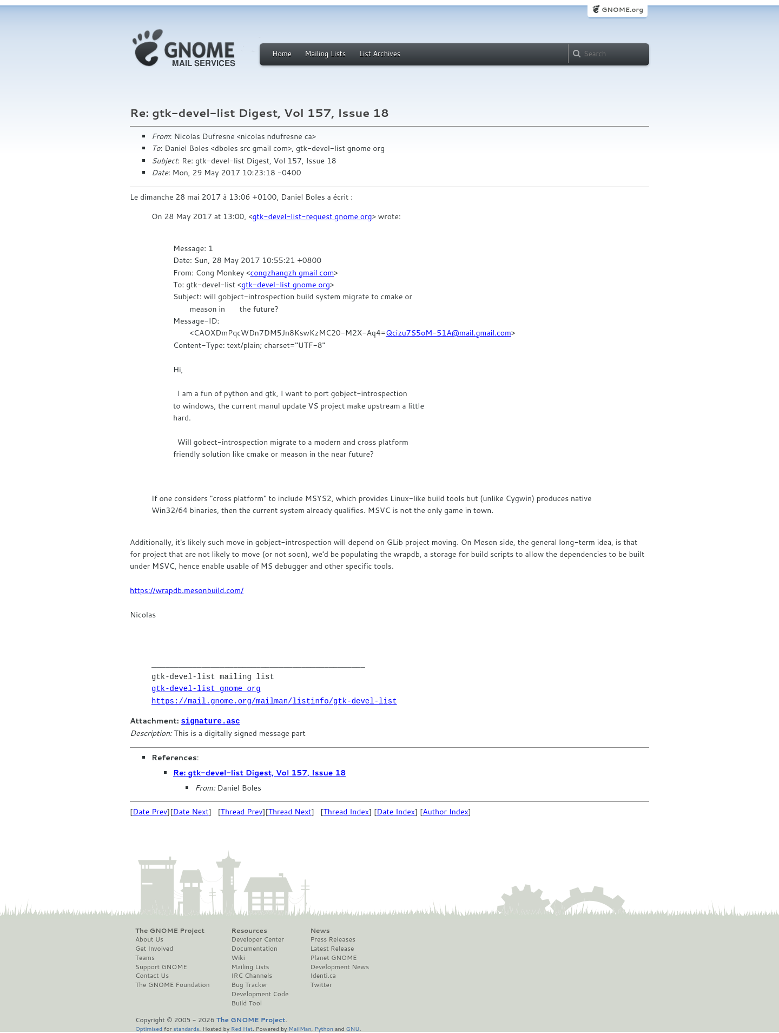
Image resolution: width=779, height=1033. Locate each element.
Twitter (321, 984)
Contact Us (152, 975)
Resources (249, 930)
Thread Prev (242, 811)
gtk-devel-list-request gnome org (312, 216)
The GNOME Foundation (172, 984)
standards (186, 1028)
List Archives (379, 53)
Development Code (260, 993)
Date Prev (150, 811)
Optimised (148, 1028)
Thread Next (290, 811)
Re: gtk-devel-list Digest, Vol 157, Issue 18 (259, 772)
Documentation (255, 948)
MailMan (299, 1028)
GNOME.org (622, 9)
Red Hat (242, 1028)
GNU (353, 1028)
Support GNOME (161, 966)
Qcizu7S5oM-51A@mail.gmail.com (448, 332)
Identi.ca (323, 975)
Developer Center (258, 939)
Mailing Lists (325, 53)
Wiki (238, 957)
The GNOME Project (169, 930)
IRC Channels (252, 975)
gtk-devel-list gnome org (285, 284)
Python (323, 1028)
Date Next (190, 811)
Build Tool (247, 1002)
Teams (145, 957)
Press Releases (332, 939)
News (319, 930)
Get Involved (154, 948)
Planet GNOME (333, 957)
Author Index (445, 811)
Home (282, 53)
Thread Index (346, 811)
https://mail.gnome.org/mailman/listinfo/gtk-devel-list (274, 701)
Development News (339, 966)
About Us (149, 939)
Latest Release (332, 948)
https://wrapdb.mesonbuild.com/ (186, 590)
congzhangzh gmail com (292, 272)
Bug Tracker (250, 984)
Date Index (396, 811)
